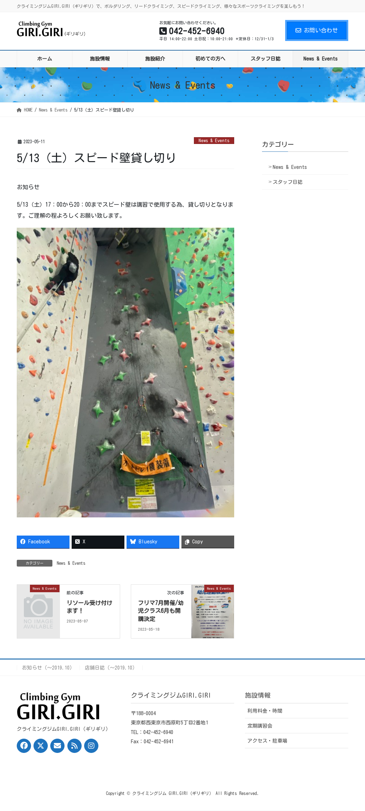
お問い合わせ (316, 30)
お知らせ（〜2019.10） (48, 667)
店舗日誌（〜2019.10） (111, 667)
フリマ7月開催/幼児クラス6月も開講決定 (161, 611)
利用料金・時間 (264, 710)
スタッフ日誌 (288, 182)
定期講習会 (259, 725)
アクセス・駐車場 (267, 740)
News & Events (214, 140)
